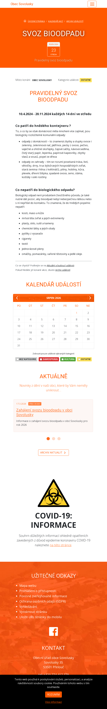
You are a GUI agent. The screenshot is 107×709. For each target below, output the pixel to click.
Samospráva (49, 359)
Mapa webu (27, 585)
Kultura (68, 359)
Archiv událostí (62, 269)
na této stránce (60, 545)
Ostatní (85, 80)
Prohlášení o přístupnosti (37, 591)
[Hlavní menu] (92, 4)
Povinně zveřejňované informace (43, 596)
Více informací (53, 706)
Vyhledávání (28, 606)
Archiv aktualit (53, 453)
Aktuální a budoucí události (60, 265)
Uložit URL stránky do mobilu (40, 617)
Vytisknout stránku (33, 612)
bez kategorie (26, 359)
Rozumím (53, 698)
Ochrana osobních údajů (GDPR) (42, 601)
